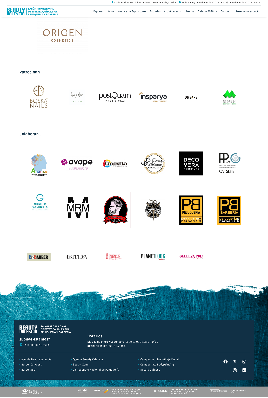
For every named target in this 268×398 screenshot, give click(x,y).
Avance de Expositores (132, 11)
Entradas (155, 11)
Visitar (111, 11)
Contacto (226, 11)
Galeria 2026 (207, 11)
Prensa (190, 11)
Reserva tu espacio (247, 11)
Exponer (98, 11)
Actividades (173, 11)
